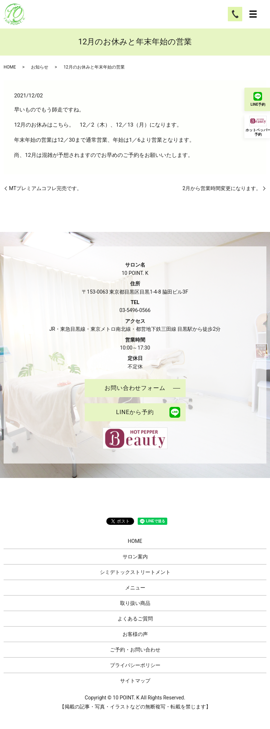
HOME (10, 67)
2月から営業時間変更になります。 (221, 188)
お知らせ (39, 67)
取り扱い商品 (135, 603)
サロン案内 (135, 556)
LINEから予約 (135, 412)
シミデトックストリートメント (135, 572)
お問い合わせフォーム (135, 388)
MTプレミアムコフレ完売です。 (45, 188)
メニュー (135, 587)
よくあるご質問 (135, 619)
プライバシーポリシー (135, 665)
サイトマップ (135, 681)
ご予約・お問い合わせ (135, 650)
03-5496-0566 (134, 310)
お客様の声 (135, 634)
